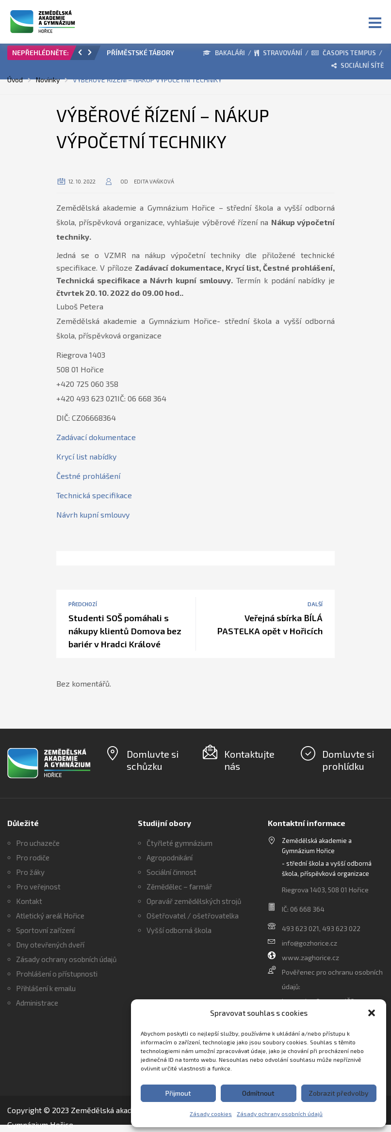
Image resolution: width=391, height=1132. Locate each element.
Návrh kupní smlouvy (93, 514)
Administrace (37, 1002)
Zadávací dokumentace (96, 437)
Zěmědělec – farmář (179, 886)
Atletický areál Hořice (50, 915)
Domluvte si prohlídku (348, 760)
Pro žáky (30, 872)
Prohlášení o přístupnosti (57, 973)
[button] (371, 1013)
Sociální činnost (171, 872)
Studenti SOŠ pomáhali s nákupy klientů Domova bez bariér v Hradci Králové (124, 630)
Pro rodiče (32, 857)
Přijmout (178, 1093)
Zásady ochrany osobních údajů (280, 1113)
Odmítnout (258, 1093)
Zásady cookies (211, 1113)
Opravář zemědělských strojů (194, 901)
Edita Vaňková (154, 181)
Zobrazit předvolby (339, 1093)
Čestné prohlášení (88, 475)
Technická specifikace (94, 495)
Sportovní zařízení (45, 930)
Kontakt (29, 901)
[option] (144, 55)
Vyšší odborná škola (179, 930)
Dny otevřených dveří (50, 944)
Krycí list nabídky (86, 456)
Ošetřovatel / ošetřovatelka (193, 915)
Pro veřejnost (38, 886)
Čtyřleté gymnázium (179, 843)
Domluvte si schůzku (153, 760)
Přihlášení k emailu (46, 988)
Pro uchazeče (38, 843)
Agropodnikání (170, 857)
